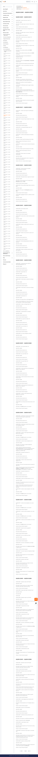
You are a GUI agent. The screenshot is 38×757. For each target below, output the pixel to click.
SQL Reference (6, 42)
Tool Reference (6, 47)
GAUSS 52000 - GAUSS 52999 (7, 246)
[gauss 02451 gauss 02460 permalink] (15, 343)
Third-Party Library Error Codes (7, 54)
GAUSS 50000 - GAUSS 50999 (7, 241)
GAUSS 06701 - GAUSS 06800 (7, 222)
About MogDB (5, 9)
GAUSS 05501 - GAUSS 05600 (7, 192)
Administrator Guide (6, 19)
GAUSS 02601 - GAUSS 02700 (7, 120)
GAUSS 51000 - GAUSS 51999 (7, 244)
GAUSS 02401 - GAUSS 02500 (7, 115)
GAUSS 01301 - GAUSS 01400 (7, 88)
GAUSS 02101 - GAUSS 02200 (7, 108)
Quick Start (5, 11)
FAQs (4, 257)
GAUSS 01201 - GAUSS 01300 (7, 86)
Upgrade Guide (5, 17)
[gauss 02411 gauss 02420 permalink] (15, 107)
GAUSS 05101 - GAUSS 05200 (7, 182)
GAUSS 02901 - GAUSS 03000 (7, 128)
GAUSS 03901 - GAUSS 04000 (7, 152)
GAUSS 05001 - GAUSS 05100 (7, 180)
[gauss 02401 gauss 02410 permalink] (15, 16)
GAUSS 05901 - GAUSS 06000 (7, 202)
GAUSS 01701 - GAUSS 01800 (7, 98)
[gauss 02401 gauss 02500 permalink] (15, 12)
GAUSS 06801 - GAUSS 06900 (7, 224)
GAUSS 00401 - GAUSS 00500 (7, 66)
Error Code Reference (7, 49)
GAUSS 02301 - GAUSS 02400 (7, 113)
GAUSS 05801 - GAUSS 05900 (7, 199)
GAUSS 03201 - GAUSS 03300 (7, 135)
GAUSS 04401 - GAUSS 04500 (7, 165)
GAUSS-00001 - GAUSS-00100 (7, 56)
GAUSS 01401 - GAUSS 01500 (7, 91)
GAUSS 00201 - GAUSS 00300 (7, 61)
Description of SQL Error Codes (7, 51)
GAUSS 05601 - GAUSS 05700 (7, 194)
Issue (36, 599)
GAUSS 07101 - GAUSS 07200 (7, 231)
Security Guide (5, 25)
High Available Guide (6, 21)
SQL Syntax (5, 40)
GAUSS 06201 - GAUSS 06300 (7, 209)
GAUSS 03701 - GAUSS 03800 (7, 147)
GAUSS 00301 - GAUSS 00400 (7, 63)
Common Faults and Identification (6, 253)
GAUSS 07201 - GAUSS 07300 (7, 234)
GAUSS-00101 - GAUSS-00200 (7, 58)
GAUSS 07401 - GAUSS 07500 (7, 239)
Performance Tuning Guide (6, 30)
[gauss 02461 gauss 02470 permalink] (15, 412)
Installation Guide (6, 15)
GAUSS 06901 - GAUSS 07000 (7, 226)
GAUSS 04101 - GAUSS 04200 (7, 157)
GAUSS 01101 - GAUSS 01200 (7, 83)
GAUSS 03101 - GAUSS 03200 (7, 133)
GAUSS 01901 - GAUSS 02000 (7, 103)
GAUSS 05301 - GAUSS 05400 (7, 187)
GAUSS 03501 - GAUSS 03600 (7, 142)
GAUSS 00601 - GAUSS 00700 (7, 71)
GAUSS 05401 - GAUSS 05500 (7, 189)
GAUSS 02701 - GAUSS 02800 (7, 123)
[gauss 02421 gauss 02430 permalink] (15, 165)
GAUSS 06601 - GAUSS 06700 (7, 219)
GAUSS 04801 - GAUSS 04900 (7, 175)
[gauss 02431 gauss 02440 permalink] (15, 205)
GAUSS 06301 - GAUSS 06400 (7, 212)
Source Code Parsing (6, 255)
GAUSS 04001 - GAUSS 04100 (7, 155)
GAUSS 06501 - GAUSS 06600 (7, 217)
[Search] (28, 1)
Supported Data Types (7, 38)
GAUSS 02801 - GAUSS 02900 (7, 125)
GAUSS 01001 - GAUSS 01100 (7, 81)
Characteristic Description (7, 13)
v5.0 (22, 6)
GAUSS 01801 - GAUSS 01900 (7, 100)
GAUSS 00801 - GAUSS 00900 (7, 76)
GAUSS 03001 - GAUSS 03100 (7, 130)
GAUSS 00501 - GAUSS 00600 (7, 68)
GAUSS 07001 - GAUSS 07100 (7, 229)
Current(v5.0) (25, 7)
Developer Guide (6, 27)
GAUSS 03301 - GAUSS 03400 (7, 138)
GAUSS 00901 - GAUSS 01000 (7, 78)
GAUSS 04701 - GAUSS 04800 (7, 172)
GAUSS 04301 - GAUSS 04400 (7, 162)
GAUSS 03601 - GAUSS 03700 (7, 145)
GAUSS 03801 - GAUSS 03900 (7, 150)
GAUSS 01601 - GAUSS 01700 (7, 96)
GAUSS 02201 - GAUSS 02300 (7, 110)
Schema (5, 45)
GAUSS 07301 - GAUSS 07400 (7, 236)
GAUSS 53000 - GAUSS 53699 (7, 249)
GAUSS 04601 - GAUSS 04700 (7, 170)
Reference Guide (6, 32)
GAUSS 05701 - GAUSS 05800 (7, 197)
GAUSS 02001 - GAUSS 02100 (7, 105)
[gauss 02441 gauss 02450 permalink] (15, 260)
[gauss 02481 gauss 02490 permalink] (15, 578)
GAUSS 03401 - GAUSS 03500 (7, 140)
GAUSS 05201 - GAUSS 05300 (7, 184)
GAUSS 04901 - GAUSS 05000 (7, 177)
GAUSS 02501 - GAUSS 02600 (7, 118)
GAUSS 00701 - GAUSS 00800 (7, 73)
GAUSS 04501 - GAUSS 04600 (7, 167)
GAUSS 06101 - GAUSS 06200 (7, 207)
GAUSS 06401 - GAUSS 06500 (7, 214)
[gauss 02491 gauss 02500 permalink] (15, 659)
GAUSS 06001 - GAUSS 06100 (7, 204)
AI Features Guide (6, 23)
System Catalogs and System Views (7, 35)
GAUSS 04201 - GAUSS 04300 (7, 160)
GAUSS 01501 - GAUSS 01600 (7, 93)
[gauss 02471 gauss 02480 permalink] (15, 499)
